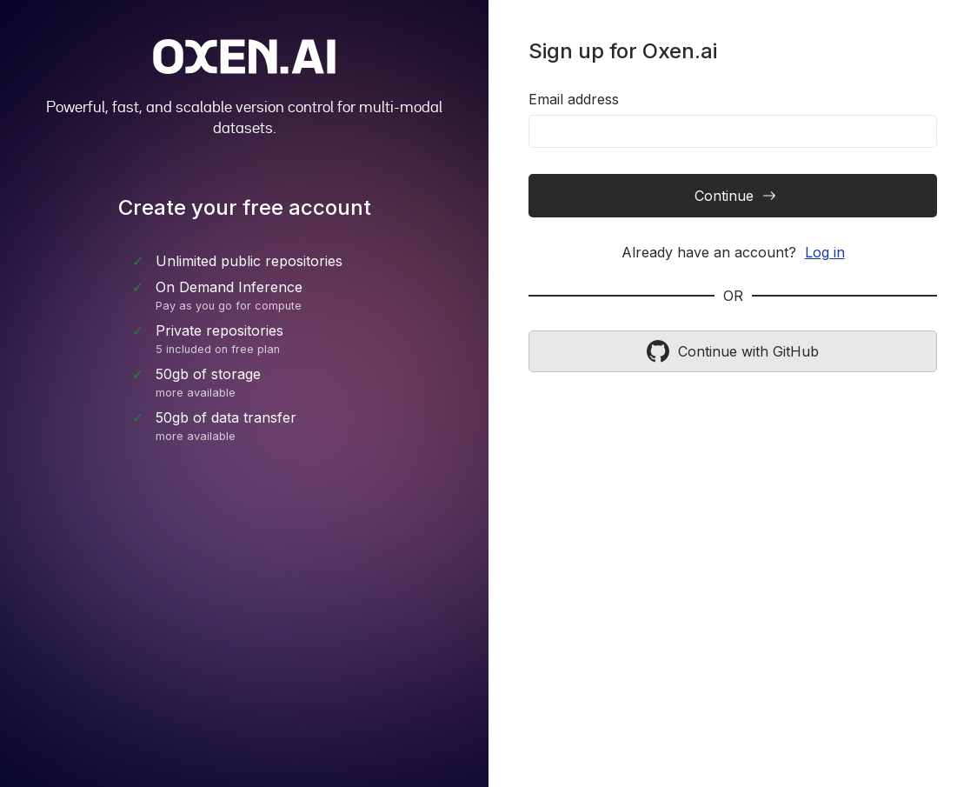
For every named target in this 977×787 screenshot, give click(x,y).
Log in (825, 252)
